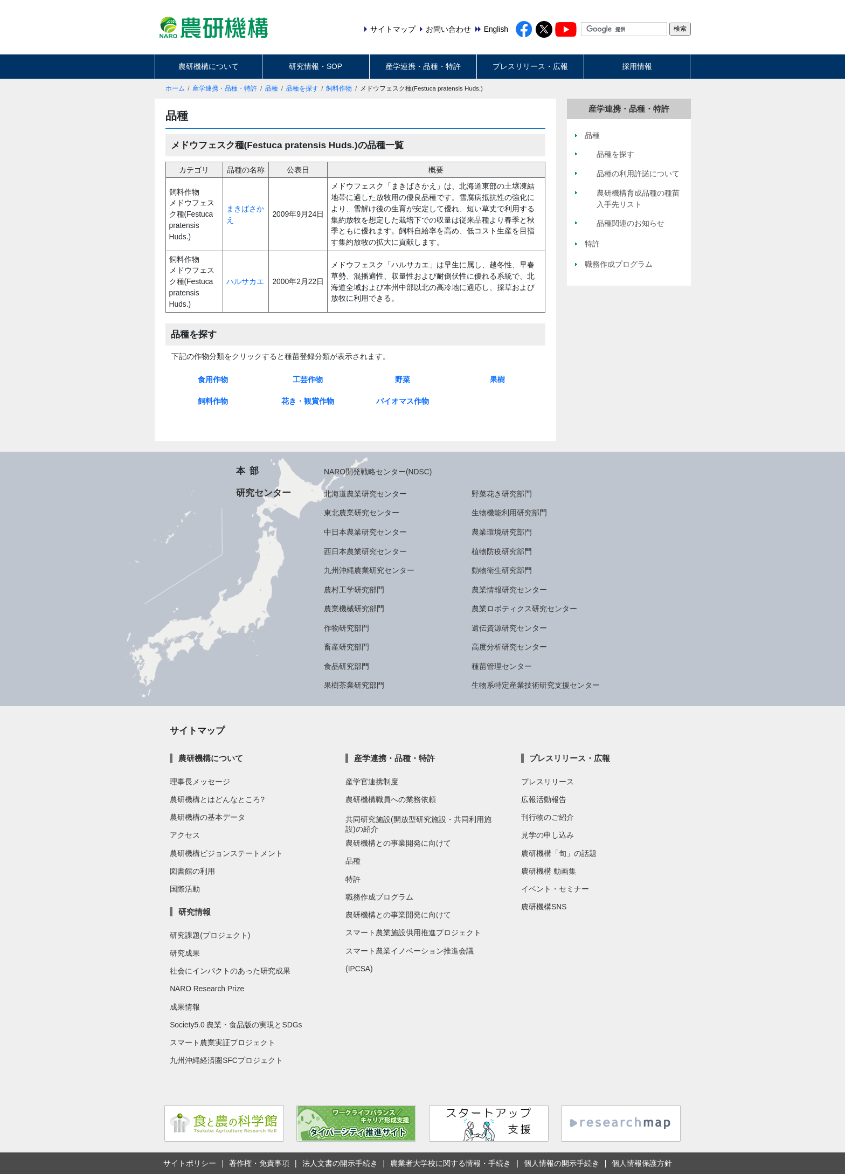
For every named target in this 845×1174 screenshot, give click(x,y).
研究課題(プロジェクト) (210, 935)
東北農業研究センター (361, 512)
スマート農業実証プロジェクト (222, 1042)
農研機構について (208, 66)
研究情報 (194, 911)
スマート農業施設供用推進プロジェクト (413, 932)
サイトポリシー (189, 1163)
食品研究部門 (346, 666)
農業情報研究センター (509, 589)
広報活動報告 (543, 799)
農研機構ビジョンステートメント (226, 853)
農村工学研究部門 (354, 589)
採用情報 (637, 66)
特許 (353, 879)
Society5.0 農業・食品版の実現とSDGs (236, 1024)
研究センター (263, 492)
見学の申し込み (547, 835)
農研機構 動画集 (548, 871)
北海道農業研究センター (365, 493)
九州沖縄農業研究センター (369, 570)
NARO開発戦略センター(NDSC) (378, 471)
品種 (271, 88)
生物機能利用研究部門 (509, 512)
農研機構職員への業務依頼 (390, 799)
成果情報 (185, 1007)
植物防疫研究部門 (502, 551)
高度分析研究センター (509, 647)
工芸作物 (308, 379)
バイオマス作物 (402, 401)
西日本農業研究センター (365, 551)
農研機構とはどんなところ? (217, 799)
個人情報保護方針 (642, 1163)
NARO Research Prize (207, 988)
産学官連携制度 (371, 781)
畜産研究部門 (346, 647)
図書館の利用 (192, 871)
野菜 (402, 379)
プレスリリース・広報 (530, 66)
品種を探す (302, 88)
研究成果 (185, 953)
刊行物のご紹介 (547, 817)
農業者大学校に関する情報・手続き (450, 1163)
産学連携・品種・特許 (423, 66)
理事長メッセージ (200, 781)
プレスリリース (547, 781)
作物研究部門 (346, 628)
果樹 (497, 379)
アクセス (185, 835)
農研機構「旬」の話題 (559, 853)
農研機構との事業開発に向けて (398, 843)
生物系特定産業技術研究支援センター (536, 685)
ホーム (175, 88)
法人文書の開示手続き (340, 1163)
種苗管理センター (502, 666)
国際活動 (185, 889)
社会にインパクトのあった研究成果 (230, 970)
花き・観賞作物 (307, 401)
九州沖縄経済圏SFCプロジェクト (226, 1060)
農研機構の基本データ (207, 817)
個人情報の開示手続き (561, 1163)
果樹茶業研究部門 (354, 685)
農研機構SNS (543, 906)
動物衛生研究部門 (502, 570)
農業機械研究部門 (354, 608)
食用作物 (213, 379)
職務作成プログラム (379, 897)
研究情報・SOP (315, 66)
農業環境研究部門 (502, 532)
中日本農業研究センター (365, 532)
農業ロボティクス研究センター (524, 608)
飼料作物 (339, 88)
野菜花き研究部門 (502, 493)
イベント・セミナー (555, 889)
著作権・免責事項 (259, 1163)
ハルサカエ (245, 281)
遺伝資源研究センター (509, 628)
